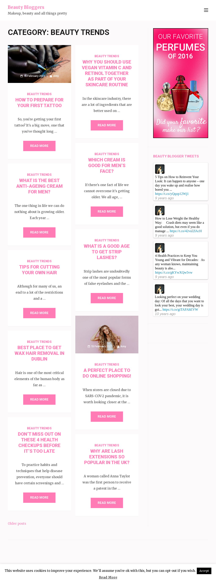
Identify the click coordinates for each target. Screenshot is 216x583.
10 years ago (165, 314)
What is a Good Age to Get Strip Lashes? (107, 252)
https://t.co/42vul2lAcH (186, 231)
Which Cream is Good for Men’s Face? (107, 165)
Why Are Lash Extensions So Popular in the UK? (107, 457)
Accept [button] (204, 571)
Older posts (17, 524)
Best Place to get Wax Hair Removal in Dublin (39, 353)
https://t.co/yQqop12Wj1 (172, 194)
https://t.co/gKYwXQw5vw (173, 272)
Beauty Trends (39, 94)
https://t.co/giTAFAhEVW (180, 309)
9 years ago (164, 198)
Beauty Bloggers (26, 7)
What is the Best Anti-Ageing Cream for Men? (39, 186)
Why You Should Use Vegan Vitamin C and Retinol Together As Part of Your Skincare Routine (107, 73)
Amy (56, 75)
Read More (39, 146)
